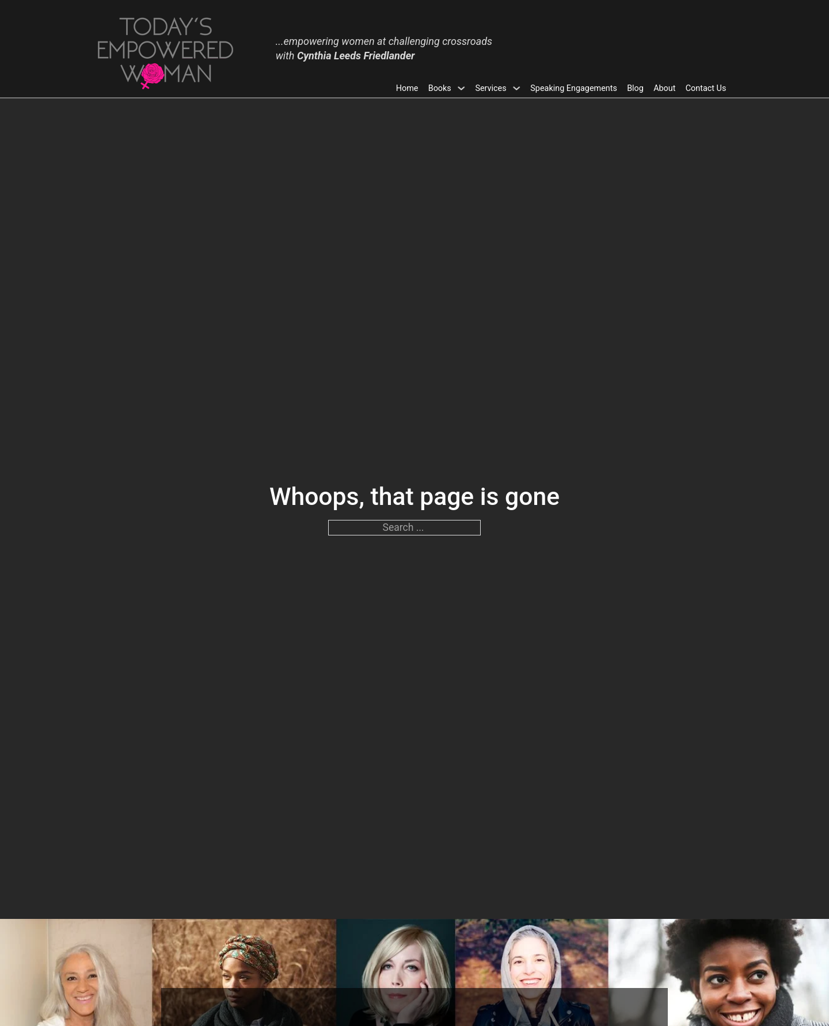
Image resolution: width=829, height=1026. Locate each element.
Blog (635, 88)
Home (407, 88)
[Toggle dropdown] (461, 88)
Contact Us (706, 88)
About (664, 88)
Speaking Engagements (573, 88)
